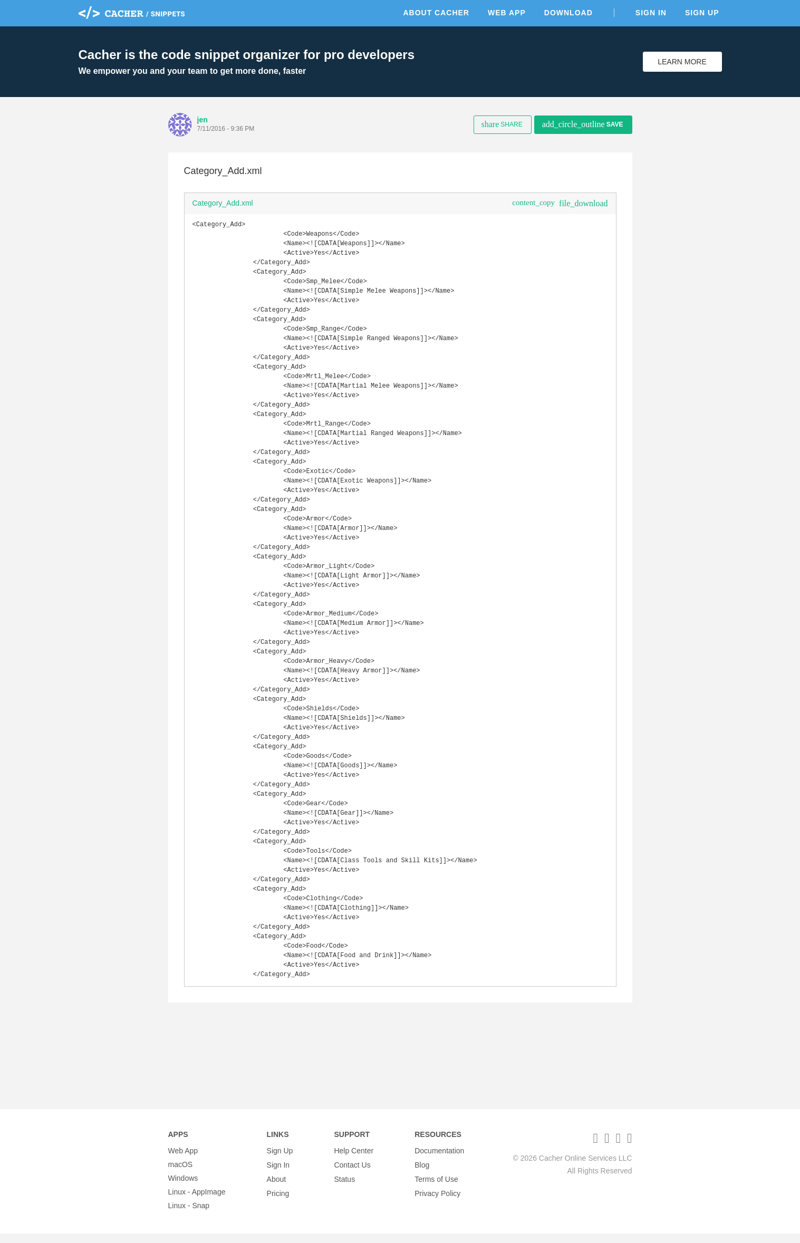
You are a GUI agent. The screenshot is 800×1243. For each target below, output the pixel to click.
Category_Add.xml (222, 203)
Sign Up (702, 12)
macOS (180, 1174)
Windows (183, 1187)
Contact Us (352, 1174)
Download (568, 12)
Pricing (278, 1201)
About (276, 1187)
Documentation (439, 1160)
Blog (422, 1174)
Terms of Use (436, 1187)
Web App (507, 12)
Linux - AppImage (197, 1201)
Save (582, 124)
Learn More (682, 61)
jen (202, 119)
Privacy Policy (437, 1201)
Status (344, 1187)
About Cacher (436, 12)
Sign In (651, 12)
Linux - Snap (189, 1215)
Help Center (353, 1160)
